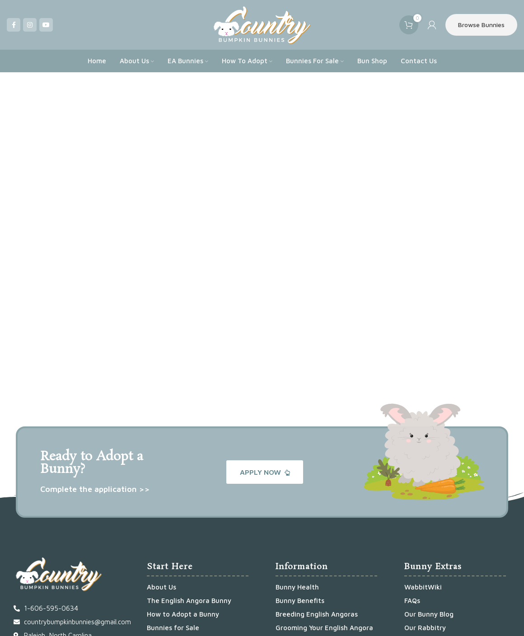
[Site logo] (262, 24)
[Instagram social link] (30, 25)
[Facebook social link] (13, 25)
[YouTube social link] (46, 25)
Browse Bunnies (481, 24)
